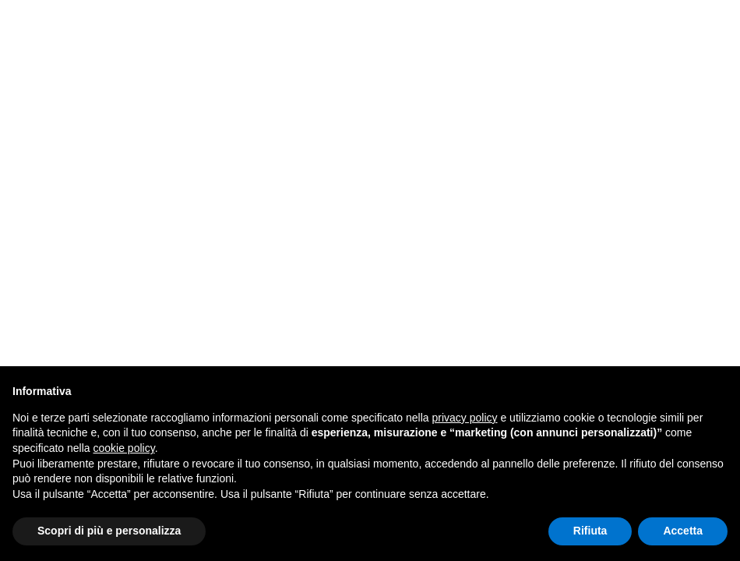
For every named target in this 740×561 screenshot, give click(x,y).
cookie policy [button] (124, 448)
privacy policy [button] (465, 417)
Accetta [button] (683, 530)
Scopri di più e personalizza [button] (109, 530)
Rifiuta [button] (590, 530)
